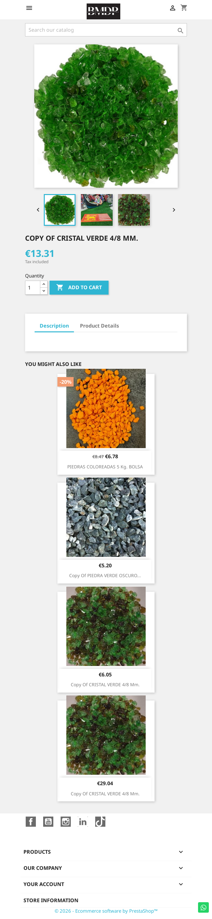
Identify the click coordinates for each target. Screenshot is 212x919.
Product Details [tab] (99, 325)
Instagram (66, 822)
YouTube (48, 822)
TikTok (100, 822)
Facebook (31, 822)
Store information (50, 900)
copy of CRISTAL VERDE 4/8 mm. (105, 684)
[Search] (106, 29)
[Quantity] (32, 288)
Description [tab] (54, 325)
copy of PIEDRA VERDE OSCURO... (105, 575)
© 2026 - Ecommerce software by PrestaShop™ (106, 911)
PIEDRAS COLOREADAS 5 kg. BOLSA (105, 467)
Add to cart (79, 288)
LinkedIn (83, 822)
